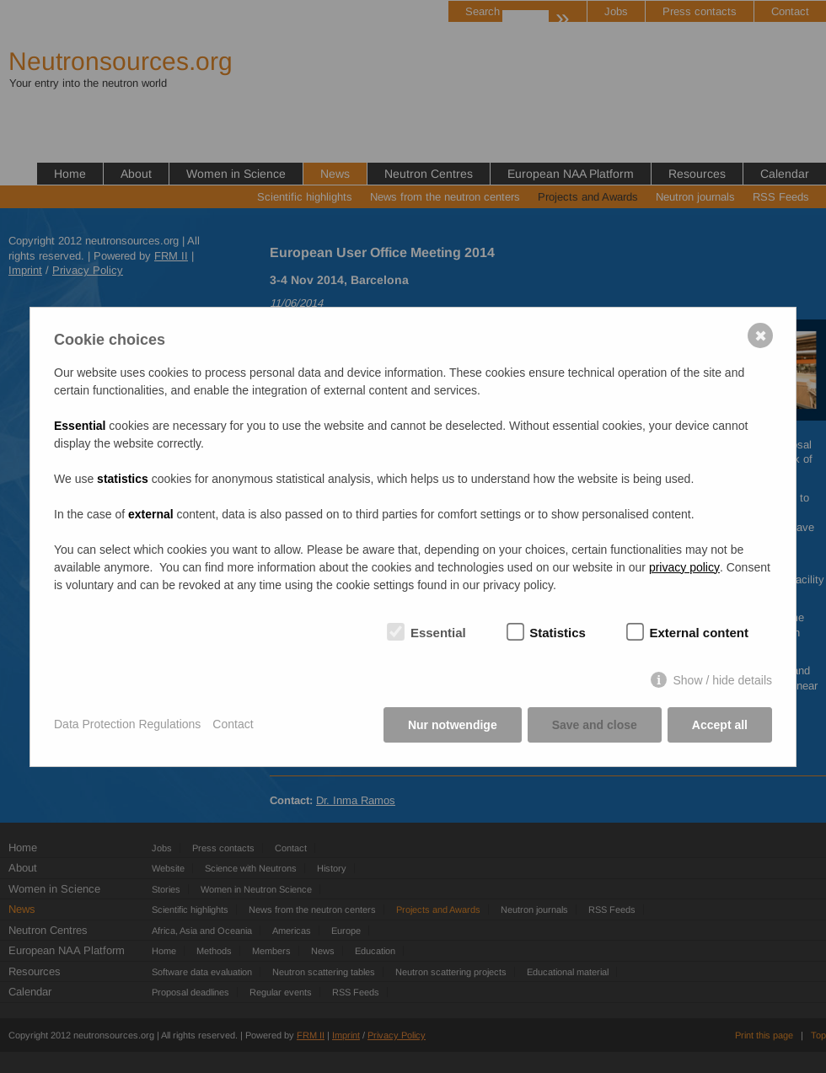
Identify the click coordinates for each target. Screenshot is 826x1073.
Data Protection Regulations (127, 724)
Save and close (594, 725)
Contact (232, 724)
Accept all (720, 725)
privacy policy (684, 567)
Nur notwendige (452, 725)
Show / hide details (722, 680)
